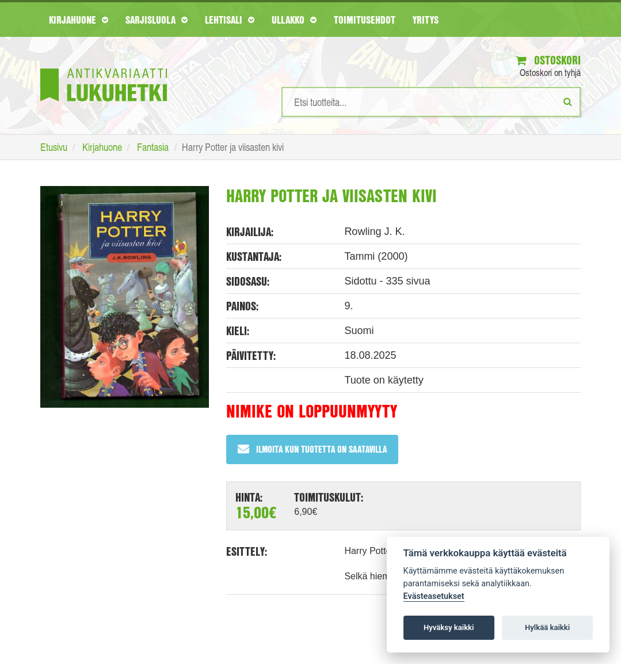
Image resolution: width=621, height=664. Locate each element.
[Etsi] (567, 101)
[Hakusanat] (431, 102)
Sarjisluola (156, 19)
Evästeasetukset (433, 596)
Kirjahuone (78, 19)
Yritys (426, 19)
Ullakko (294, 19)
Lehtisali (229, 19)
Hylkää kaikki (547, 627)
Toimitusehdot (364, 19)
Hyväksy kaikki (449, 627)
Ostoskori (548, 60)
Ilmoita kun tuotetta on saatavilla (312, 449)
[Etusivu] (103, 67)
